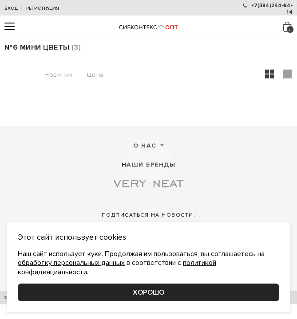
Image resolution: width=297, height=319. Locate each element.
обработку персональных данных (71, 262)
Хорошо (148, 292)
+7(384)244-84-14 (272, 8)
